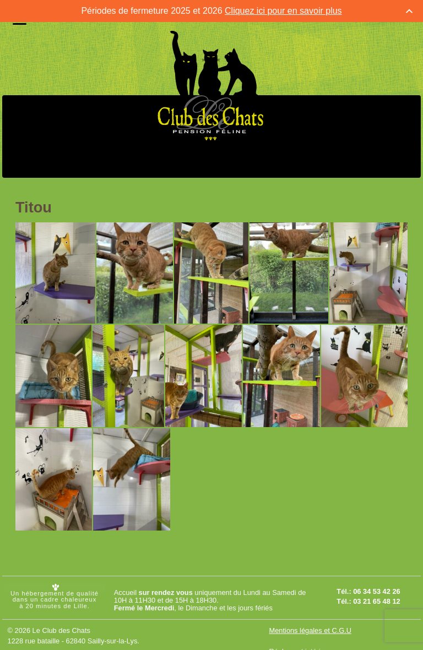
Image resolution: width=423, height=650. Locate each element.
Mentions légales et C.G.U (310, 630)
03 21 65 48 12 (376, 601)
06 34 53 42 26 (376, 591)
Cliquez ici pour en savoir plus (283, 10)
